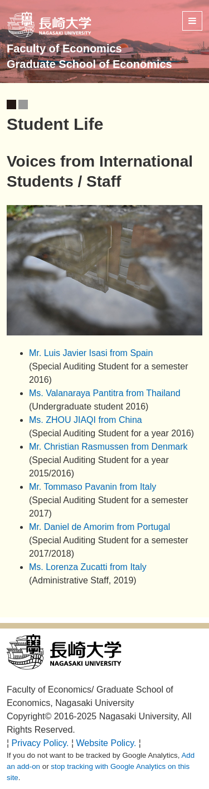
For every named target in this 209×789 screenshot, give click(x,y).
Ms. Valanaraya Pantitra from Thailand (105, 393)
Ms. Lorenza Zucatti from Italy (88, 567)
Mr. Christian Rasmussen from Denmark (108, 446)
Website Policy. (106, 743)
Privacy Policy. (40, 743)
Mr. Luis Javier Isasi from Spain (91, 353)
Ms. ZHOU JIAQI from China (85, 420)
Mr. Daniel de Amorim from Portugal (99, 527)
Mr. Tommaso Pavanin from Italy (92, 486)
